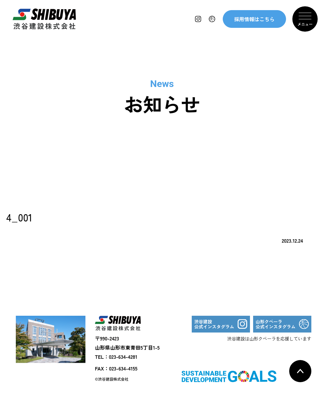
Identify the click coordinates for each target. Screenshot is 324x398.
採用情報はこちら (254, 19)
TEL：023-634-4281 (116, 356)
